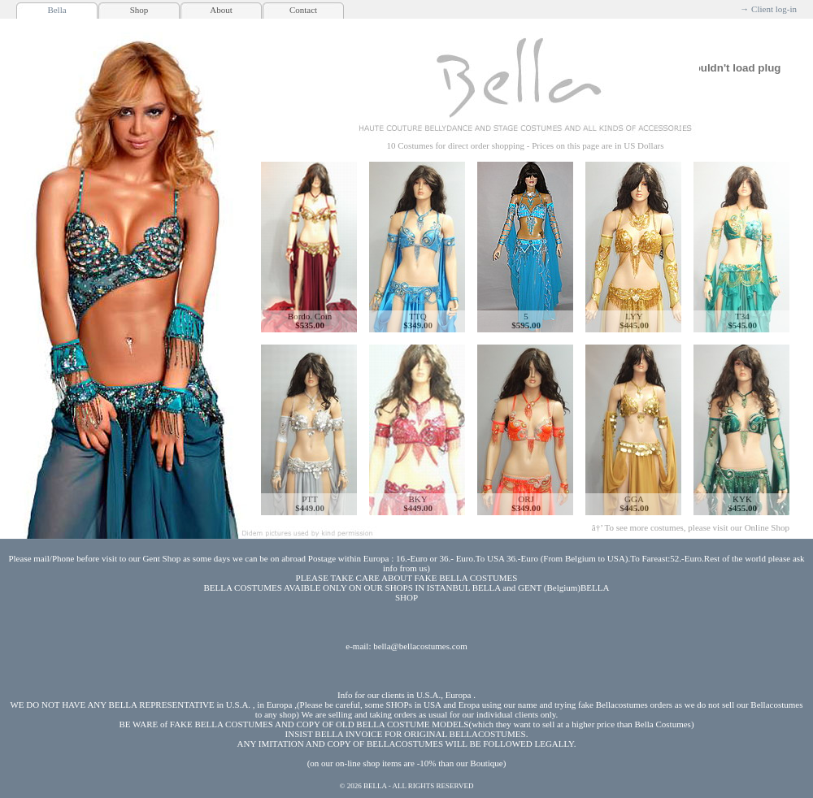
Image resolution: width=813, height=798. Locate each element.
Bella (56, 10)
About (221, 10)
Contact (303, 10)
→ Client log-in (768, 9)
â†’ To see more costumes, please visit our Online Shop (690, 527)
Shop (139, 10)
